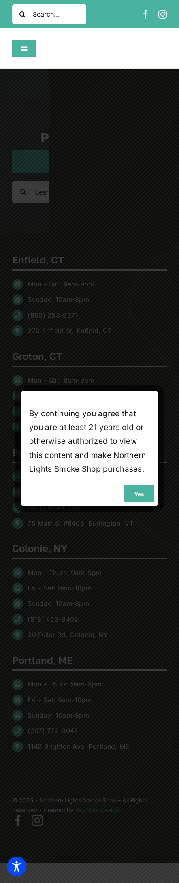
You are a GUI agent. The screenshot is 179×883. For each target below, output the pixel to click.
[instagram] (162, 14)
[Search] (22, 14)
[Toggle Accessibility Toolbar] (16, 866)
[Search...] (49, 14)
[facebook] (145, 14)
